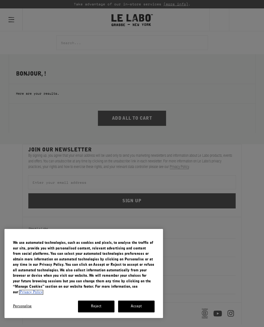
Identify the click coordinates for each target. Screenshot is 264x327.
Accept (136, 306)
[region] (83, 273)
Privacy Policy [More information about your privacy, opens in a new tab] (31, 292)
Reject (96, 306)
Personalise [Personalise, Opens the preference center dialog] (22, 306)
